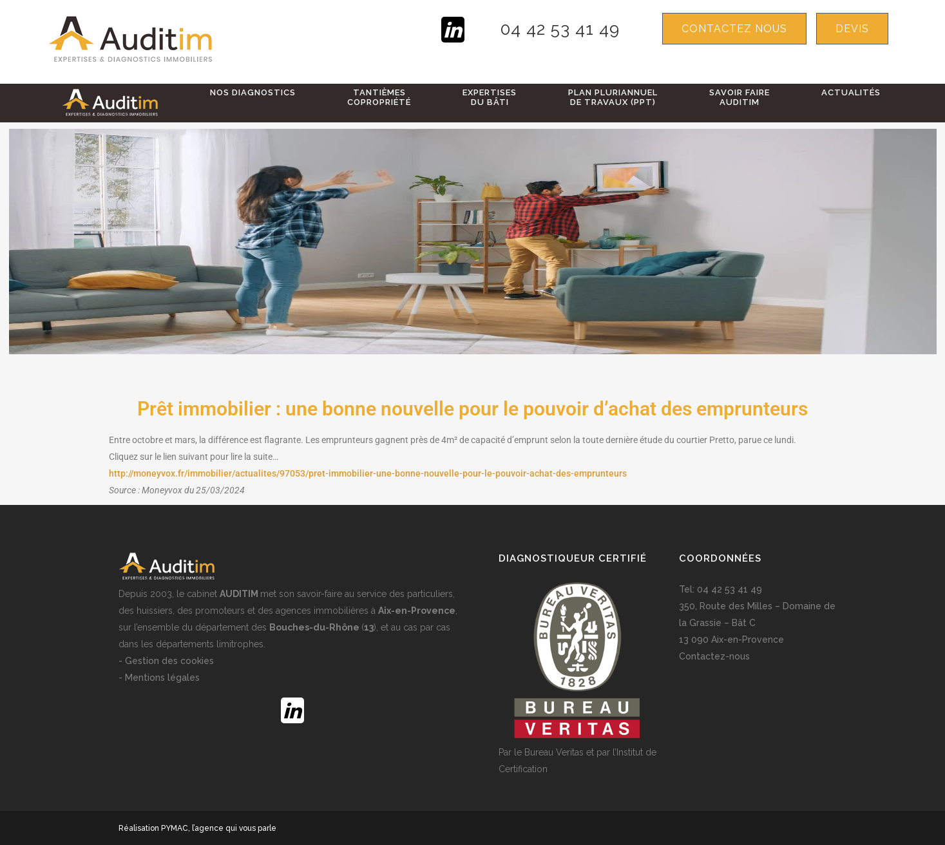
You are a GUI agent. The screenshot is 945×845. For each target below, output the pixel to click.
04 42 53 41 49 (560, 29)
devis (852, 29)
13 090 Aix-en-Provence (731, 639)
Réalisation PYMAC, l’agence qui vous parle (197, 828)
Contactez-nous (714, 656)
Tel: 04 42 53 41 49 (720, 589)
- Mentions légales (159, 677)
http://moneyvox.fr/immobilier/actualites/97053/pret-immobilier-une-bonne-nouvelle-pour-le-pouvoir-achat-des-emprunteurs (368, 473)
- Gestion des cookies (166, 661)
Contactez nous (734, 29)
